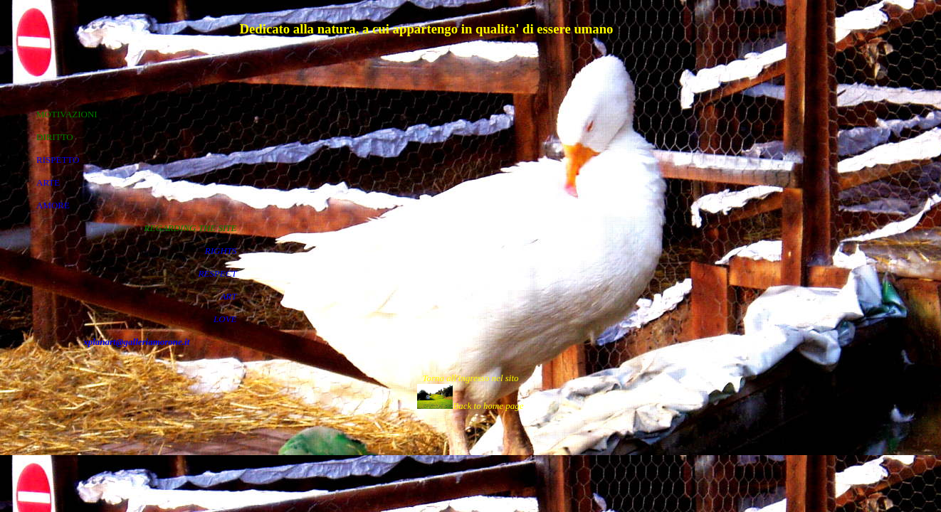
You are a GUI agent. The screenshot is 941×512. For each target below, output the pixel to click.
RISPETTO (57, 159)
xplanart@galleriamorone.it (136, 341)
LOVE (225, 319)
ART (228, 296)
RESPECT (217, 273)
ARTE (48, 182)
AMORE (53, 205)
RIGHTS (221, 250)
